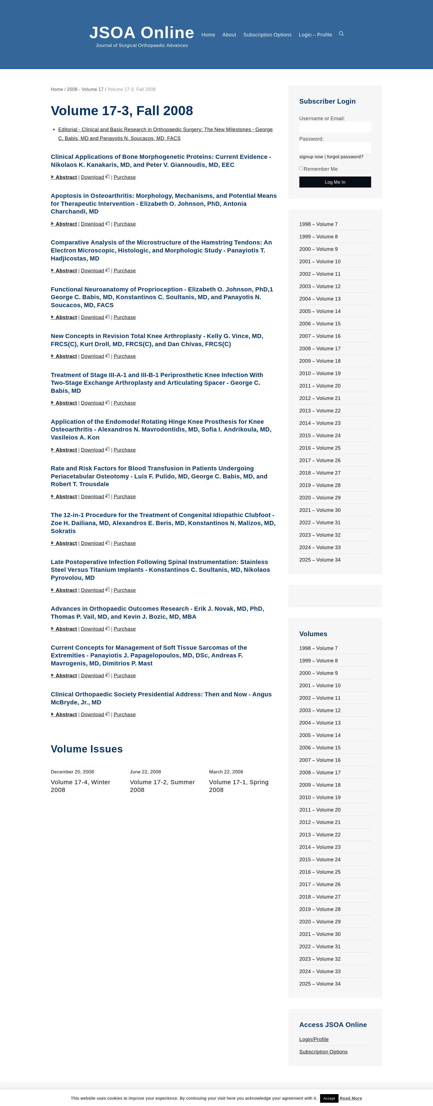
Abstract (66, 177)
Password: (311, 139)
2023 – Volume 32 (320, 535)
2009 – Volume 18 (320, 361)
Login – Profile (315, 34)
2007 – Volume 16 (320, 336)
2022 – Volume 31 (320, 522)
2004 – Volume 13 (320, 299)
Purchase (125, 177)
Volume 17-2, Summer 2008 (162, 786)
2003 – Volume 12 (320, 286)
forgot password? (345, 156)
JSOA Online (142, 31)
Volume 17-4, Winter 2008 (80, 786)
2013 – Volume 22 (320, 410)
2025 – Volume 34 (320, 560)
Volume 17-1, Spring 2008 (239, 786)
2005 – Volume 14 (320, 311)
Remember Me (318, 169)
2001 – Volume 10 (320, 261)
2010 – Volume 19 (320, 373)
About (229, 34)
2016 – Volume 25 (320, 448)
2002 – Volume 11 (320, 274)
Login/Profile (314, 1039)
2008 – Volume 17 (320, 348)
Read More (351, 1098)
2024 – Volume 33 (320, 547)
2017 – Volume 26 (320, 460)
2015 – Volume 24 (320, 435)
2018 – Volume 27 (320, 473)
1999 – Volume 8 (318, 236)
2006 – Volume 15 (320, 323)
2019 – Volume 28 (320, 485)
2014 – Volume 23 (320, 423)
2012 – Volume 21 (320, 398)
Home (208, 34)
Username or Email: (322, 118)
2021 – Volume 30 (320, 510)
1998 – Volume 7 (318, 224)
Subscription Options (267, 34)
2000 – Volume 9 (318, 249)
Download (92, 177)
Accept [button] (329, 1098)
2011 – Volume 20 (320, 386)
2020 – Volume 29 (320, 497)
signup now (311, 156)
